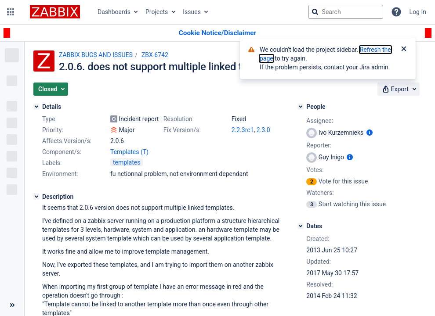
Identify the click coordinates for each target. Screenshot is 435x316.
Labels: (52, 162)
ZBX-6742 (154, 54)
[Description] (36, 197)
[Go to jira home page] (54, 12)
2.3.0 (263, 129)
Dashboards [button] (114, 11)
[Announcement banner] (217, 33)
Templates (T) (129, 151)
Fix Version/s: (182, 129)
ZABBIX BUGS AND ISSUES (96, 54)
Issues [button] (192, 11)
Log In (418, 11)
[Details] (36, 107)
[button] (10, 12)
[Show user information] (369, 132)
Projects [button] (156, 11)
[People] (300, 107)
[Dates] (300, 226)
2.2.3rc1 (243, 129)
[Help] (396, 12)
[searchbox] (345, 12)
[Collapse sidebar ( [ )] (12, 305)
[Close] (403, 49)
